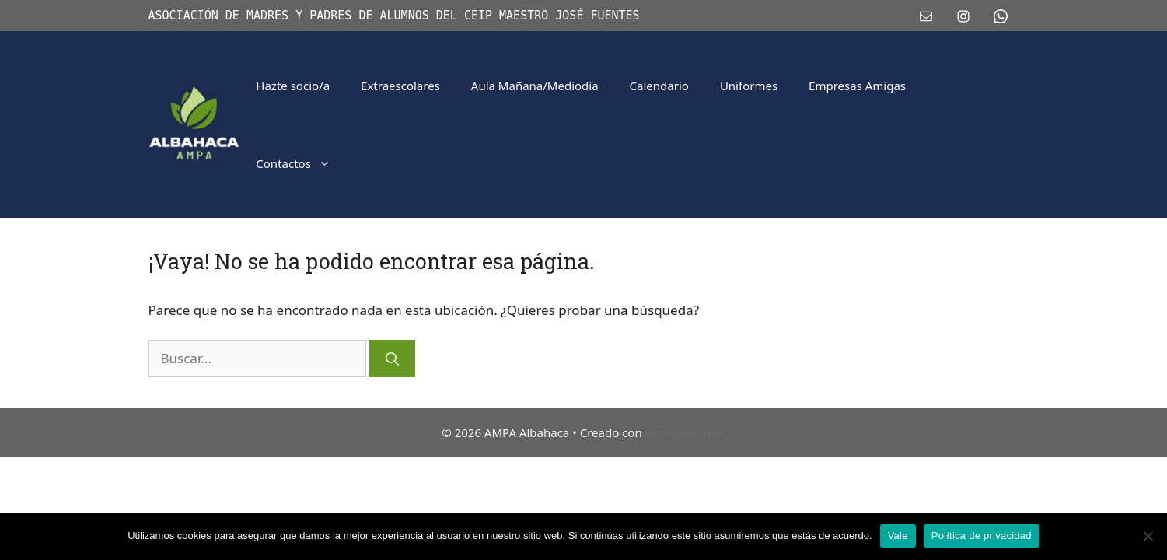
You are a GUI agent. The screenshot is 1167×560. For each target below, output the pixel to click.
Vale (898, 535)
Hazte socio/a (293, 85)
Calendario (659, 85)
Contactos (301, 163)
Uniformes (748, 85)
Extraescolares (400, 85)
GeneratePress (685, 432)
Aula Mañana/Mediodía (535, 85)
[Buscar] (392, 358)
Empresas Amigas (857, 85)
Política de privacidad (981, 535)
